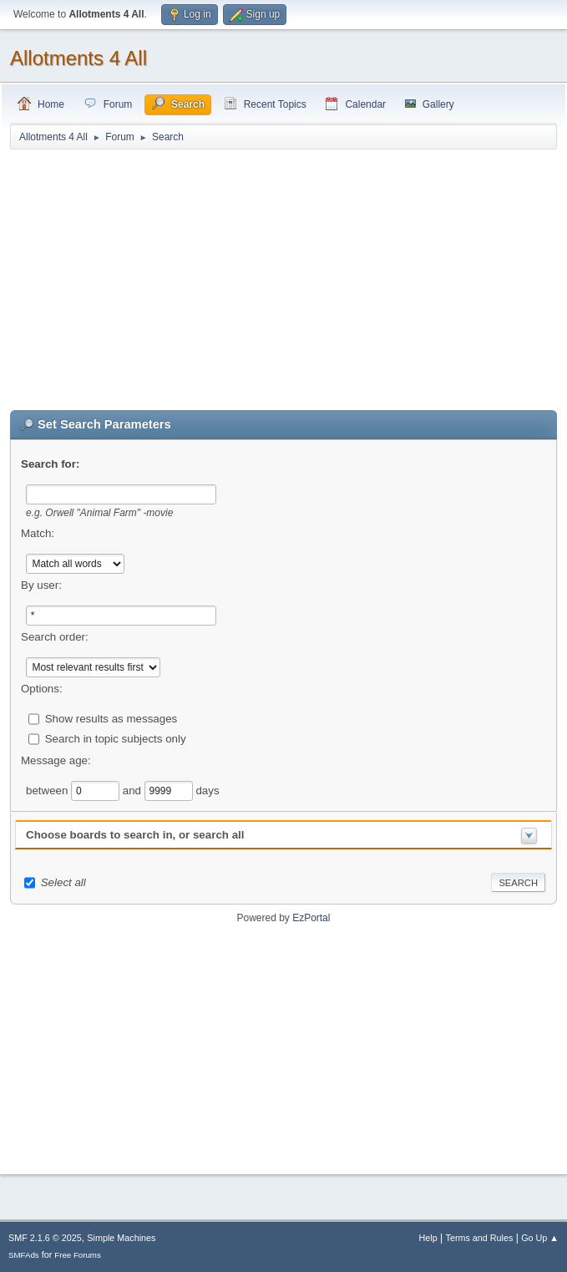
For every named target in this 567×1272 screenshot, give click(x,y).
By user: (41, 585)
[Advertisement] (283, 281)
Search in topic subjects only (115, 738)
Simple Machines (121, 1238)
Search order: (55, 637)
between (48, 789)
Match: (37, 533)
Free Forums (77, 1254)
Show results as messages (111, 718)
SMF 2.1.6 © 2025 (45, 1238)
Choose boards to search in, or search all (135, 835)
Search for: (50, 464)
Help (428, 1238)
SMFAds (23, 1254)
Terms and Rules (480, 1238)
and (133, 789)
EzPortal (311, 918)
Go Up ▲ (540, 1238)
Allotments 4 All (78, 58)
